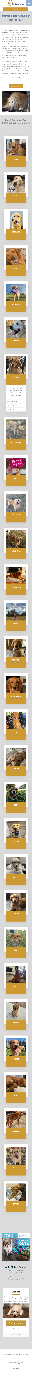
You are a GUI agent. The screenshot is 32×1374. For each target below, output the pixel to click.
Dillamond (16, 442)
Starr (16, 377)
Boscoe (16, 841)
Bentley (16, 986)
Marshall (16, 1022)
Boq (16, 478)
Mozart (16, 950)
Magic (16, 623)
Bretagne (16, 660)
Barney (16, 1204)
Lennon (16, 1095)
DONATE (15, 9)
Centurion (16, 696)
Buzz (20, 1362)
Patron (16, 1059)
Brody (16, 341)
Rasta (16, 1168)
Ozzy (16, 805)
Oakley (16, 914)
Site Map (16, 1368)
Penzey (16, 1131)
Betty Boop (16, 587)
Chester (16, 515)
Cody (16, 268)
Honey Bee (16, 304)
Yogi (16, 195)
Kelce (16, 732)
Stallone (16, 232)
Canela (16, 769)
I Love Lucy (16, 551)
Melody (16, 877)
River (16, 159)
